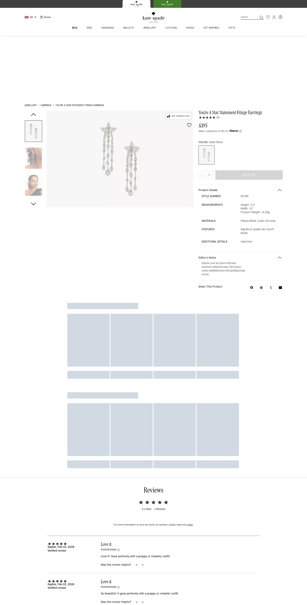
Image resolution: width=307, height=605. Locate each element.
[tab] (136, 4)
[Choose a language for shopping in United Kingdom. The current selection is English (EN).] (31, 17)
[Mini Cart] (280, 17)
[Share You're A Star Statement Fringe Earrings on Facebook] (251, 227)
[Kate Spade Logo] (153, 17)
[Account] (274, 17)
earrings (46, 41)
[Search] (246, 17)
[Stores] (45, 17)
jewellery (30, 41)
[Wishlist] (267, 17)
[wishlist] (189, 61)
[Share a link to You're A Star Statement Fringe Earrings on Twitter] (270, 227)
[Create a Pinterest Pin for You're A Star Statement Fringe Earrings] (261, 227)
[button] (33, 68)
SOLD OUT (249, 115)
